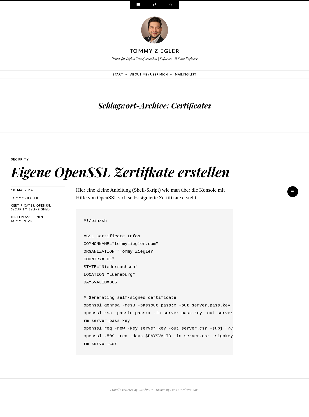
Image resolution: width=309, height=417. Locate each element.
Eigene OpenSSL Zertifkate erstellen (105, 178)
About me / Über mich (149, 74)
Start (118, 74)
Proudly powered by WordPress (131, 405)
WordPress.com (188, 405)
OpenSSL (43, 221)
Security (20, 159)
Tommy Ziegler (154, 51)
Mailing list (185, 74)
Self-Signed (39, 224)
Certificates (23, 221)
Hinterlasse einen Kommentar (27, 234)
